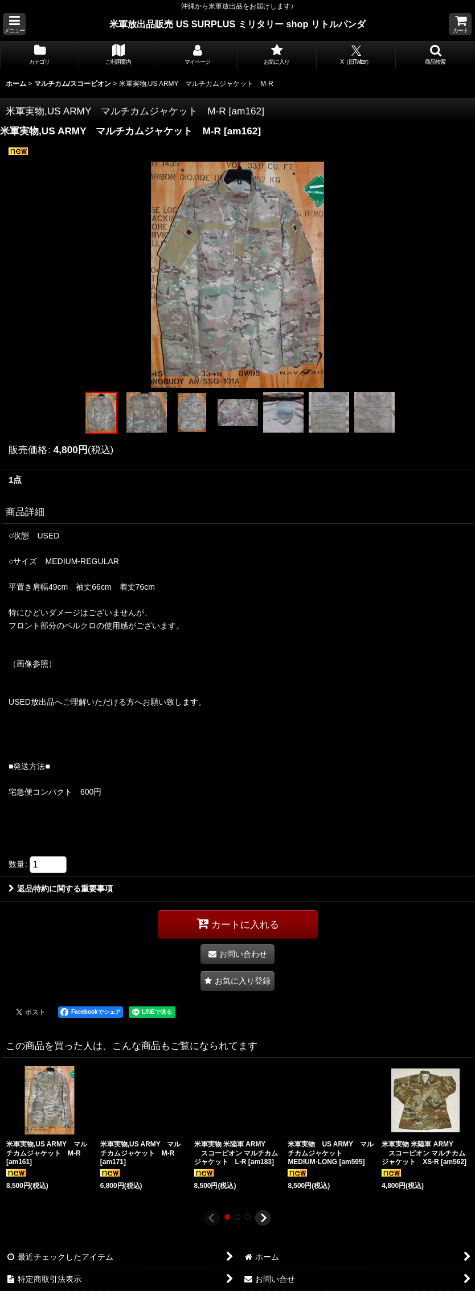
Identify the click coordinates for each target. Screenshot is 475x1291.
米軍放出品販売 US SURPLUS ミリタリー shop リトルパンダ (237, 24)
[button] (14, 24)
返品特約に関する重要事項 (61, 888)
